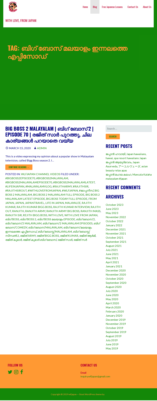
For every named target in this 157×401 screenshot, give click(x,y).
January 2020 (114, 315)
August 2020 (114, 286)
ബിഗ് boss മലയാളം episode (56, 219)
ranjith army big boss (62, 211)
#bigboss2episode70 (20, 178)
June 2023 (112, 208)
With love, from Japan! (21, 20)
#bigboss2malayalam (52, 178)
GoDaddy (109, 394)
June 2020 (112, 295)
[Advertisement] (78, 101)
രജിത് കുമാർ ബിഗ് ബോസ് (40, 239)
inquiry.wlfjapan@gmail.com (95, 376)
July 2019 (112, 340)
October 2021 (114, 237)
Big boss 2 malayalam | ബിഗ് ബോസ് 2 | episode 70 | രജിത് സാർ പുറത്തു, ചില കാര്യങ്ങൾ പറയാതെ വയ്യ (49, 134)
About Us (147, 7)
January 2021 (114, 266)
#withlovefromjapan (44, 190)
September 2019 (116, 332)
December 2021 (116, 229)
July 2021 (112, 249)
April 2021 (112, 262)
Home (85, 7)
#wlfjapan (70, 190)
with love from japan (81, 215)
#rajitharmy (62, 186)
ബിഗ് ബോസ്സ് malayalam (55, 231)
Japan (19, 202)
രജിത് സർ (80, 239)
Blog (95, 7)
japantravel (34, 202)
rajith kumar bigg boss (34, 207)
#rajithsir (80, 186)
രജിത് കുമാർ (13, 239)
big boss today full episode (66, 198)
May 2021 (112, 258)
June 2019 (112, 344)
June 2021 (112, 254)
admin (42, 148)
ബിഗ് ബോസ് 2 (85, 219)
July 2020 (112, 291)
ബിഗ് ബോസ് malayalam (45, 227)
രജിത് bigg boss (48, 235)
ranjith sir (13, 215)
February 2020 (115, 311)
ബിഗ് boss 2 (28, 219)
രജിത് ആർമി (87, 235)
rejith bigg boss (35, 215)
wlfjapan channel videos (40, 174)
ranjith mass (91, 211)
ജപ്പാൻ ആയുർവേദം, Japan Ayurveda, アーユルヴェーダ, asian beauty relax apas (127, 166)
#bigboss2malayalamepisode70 (28, 182)
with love (55, 215)
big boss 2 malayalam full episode (58, 194)
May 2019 (112, 348)
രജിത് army (28, 235)
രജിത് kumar (69, 235)
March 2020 (113, 307)
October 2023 (114, 204)
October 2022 (114, 221)
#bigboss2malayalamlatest (74, 182)
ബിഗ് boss (12, 219)
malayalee (73, 202)
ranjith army (35, 211)
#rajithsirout (16, 190)
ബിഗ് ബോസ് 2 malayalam (23, 223)
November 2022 (116, 217)
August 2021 (114, 245)
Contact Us (132, 7)
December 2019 (116, 319)
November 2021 (116, 233)
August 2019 (114, 336)
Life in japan (54, 202)
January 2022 (114, 225)
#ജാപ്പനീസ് (86, 190)
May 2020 (112, 299)
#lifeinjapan (14, 186)
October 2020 (114, 278)
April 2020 (112, 303)
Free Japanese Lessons (112, 7)
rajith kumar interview (71, 207)
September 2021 (116, 241)
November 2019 (116, 323)
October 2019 (114, 327)
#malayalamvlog (38, 186)
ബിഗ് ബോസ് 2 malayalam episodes (68, 223)
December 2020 (116, 270)
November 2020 (116, 274)
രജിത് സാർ (65, 239)
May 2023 (112, 213)
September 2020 (116, 282)
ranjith (18, 211)
